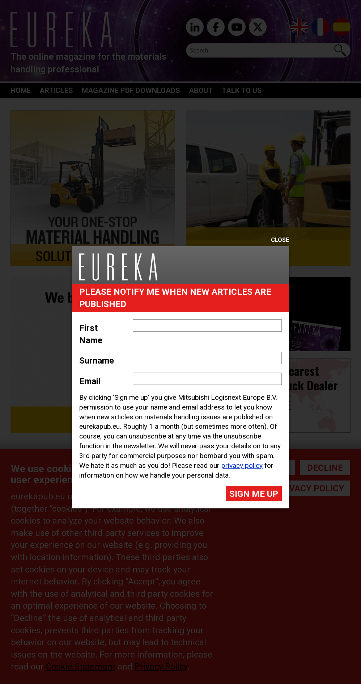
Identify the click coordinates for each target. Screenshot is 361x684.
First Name (90, 334)
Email (90, 381)
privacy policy (242, 465)
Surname (96, 361)
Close (280, 240)
